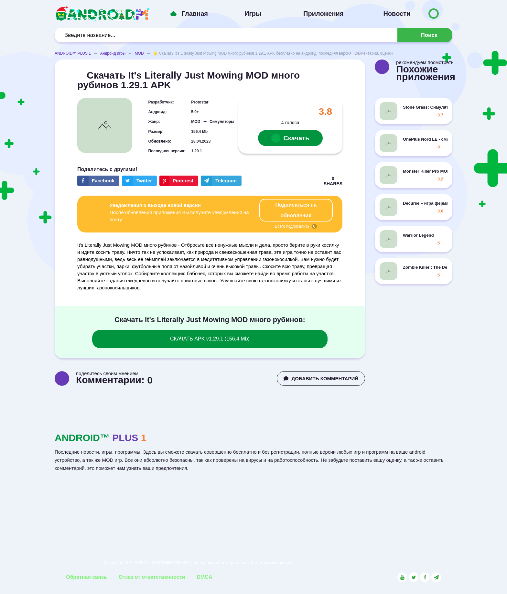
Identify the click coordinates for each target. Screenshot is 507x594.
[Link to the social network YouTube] (402, 577)
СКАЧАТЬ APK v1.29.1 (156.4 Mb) (210, 338)
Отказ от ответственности (152, 577)
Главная (195, 13)
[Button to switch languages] (433, 13)
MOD (139, 53)
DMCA (204, 577)
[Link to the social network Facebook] (425, 577)
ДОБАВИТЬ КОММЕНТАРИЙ (321, 378)
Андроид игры (112, 53)
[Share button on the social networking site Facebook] (98, 181)
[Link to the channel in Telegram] (436, 577)
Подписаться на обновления (296, 210)
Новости (396, 13)
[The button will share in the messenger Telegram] (221, 181)
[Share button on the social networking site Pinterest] (178, 181)
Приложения (323, 13)
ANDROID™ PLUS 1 (73, 53)
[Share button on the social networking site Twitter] (139, 181)
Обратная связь (86, 577)
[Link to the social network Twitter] (413, 577)
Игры (252, 13)
